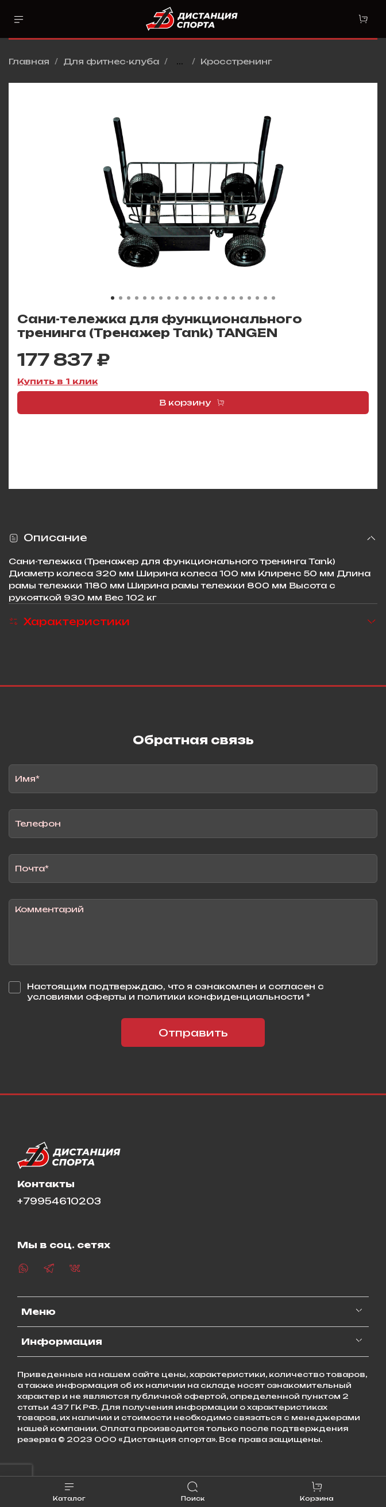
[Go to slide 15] (225, 298)
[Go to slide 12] (201, 298)
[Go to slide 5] (144, 298)
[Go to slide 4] (136, 298)
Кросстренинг (236, 61)
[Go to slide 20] (265, 298)
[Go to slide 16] (233, 298)
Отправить (193, 1033)
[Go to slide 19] (257, 298)
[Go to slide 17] (241, 298)
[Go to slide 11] (193, 298)
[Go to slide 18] (249, 298)
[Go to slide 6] (153, 298)
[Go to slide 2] (120, 298)
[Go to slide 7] (161, 298)
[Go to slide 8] (169, 298)
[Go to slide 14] (217, 298)
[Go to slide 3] (128, 298)
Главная (29, 61)
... (179, 61)
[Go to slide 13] (209, 298)
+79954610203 (59, 1201)
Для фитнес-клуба (111, 61)
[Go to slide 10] (185, 298)
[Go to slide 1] (112, 298)
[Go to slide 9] (177, 298)
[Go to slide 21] (273, 298)
